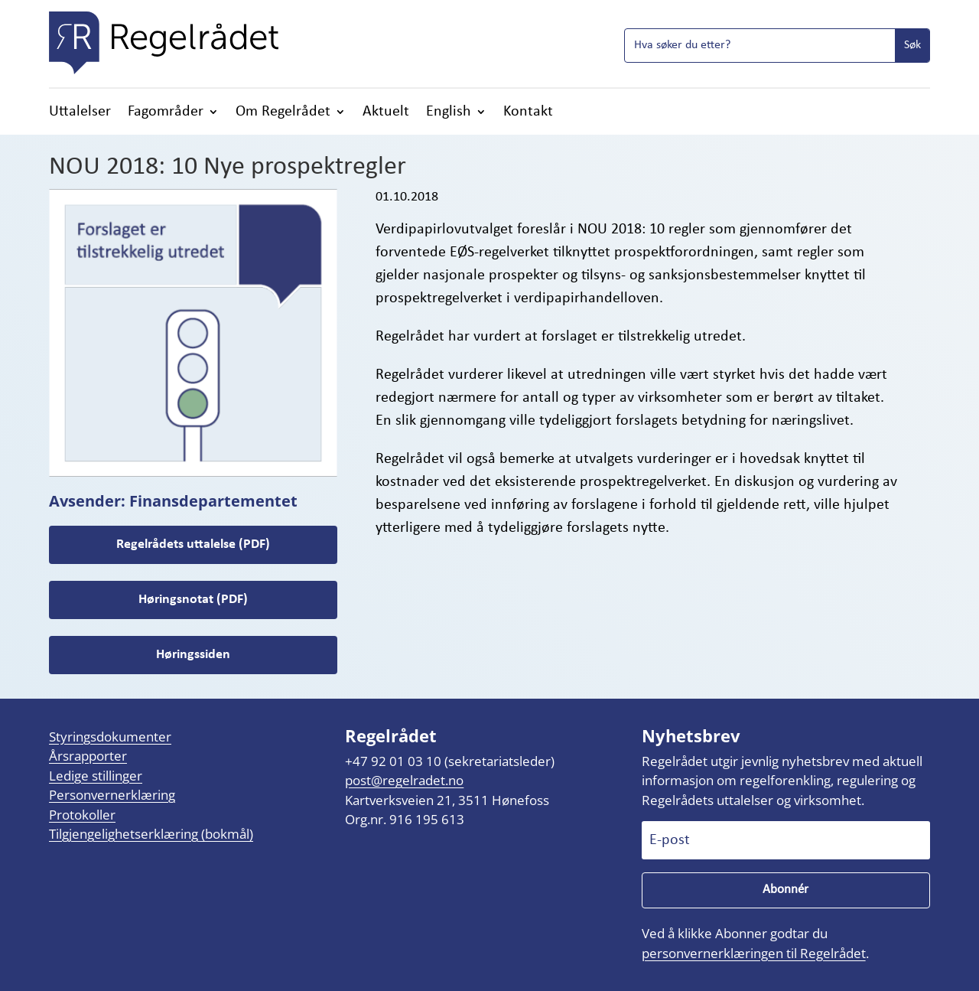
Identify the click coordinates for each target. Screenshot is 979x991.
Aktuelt (386, 112)
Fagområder (165, 112)
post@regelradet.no (404, 781)
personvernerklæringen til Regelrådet (754, 953)
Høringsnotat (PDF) (193, 599)
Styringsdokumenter (110, 736)
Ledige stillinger (95, 775)
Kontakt (528, 112)
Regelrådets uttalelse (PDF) (193, 544)
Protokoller (82, 814)
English (448, 112)
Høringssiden (193, 654)
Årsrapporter (88, 756)
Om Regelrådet (283, 112)
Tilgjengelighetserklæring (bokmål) (151, 834)
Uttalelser (80, 112)
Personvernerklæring (112, 795)
